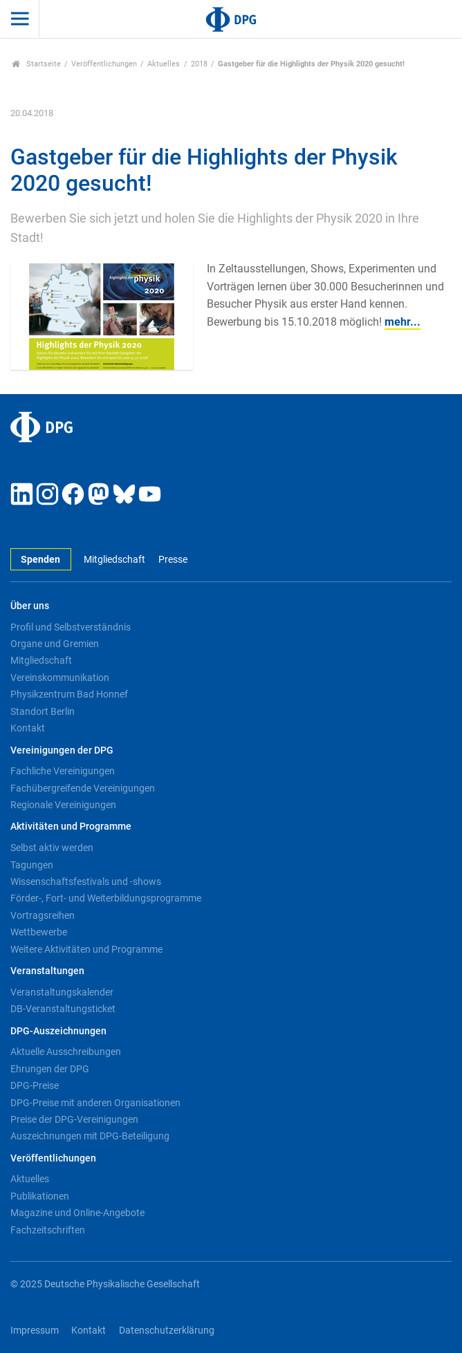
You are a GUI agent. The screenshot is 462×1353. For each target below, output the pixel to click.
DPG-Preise (34, 1085)
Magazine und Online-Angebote (77, 1212)
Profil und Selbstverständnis (70, 627)
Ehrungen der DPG (49, 1068)
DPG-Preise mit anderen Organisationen (95, 1102)
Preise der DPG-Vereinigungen (74, 1119)
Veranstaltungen (47, 971)
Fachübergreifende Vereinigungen (82, 788)
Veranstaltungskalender (61, 992)
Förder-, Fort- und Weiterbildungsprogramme (105, 898)
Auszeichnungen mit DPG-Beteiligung (89, 1135)
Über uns (29, 606)
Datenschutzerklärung (166, 1330)
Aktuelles (163, 63)
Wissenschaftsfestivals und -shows (85, 881)
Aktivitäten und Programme (70, 826)
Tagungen (31, 864)
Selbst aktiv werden (51, 847)
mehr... (403, 321)
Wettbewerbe (38, 931)
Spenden (40, 560)
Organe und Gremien (54, 643)
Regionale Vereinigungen (63, 804)
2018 (199, 63)
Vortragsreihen (42, 915)
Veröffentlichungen (104, 63)
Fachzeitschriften (47, 1229)
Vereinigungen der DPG (61, 750)
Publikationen (39, 1196)
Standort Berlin (42, 711)
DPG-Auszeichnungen (58, 1031)
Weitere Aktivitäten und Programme (86, 949)
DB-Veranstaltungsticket (62, 1008)
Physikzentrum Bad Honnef (69, 694)
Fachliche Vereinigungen (62, 770)
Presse (172, 560)
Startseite (36, 63)
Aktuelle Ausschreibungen (65, 1051)
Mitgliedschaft (114, 560)
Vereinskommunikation (59, 677)
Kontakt (27, 728)
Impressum (34, 1330)
